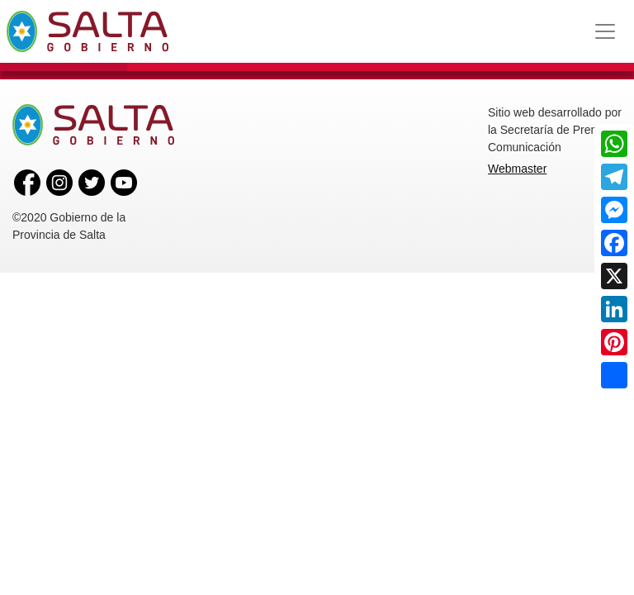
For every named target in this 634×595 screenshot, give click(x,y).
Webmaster (517, 168)
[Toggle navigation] (605, 31)
